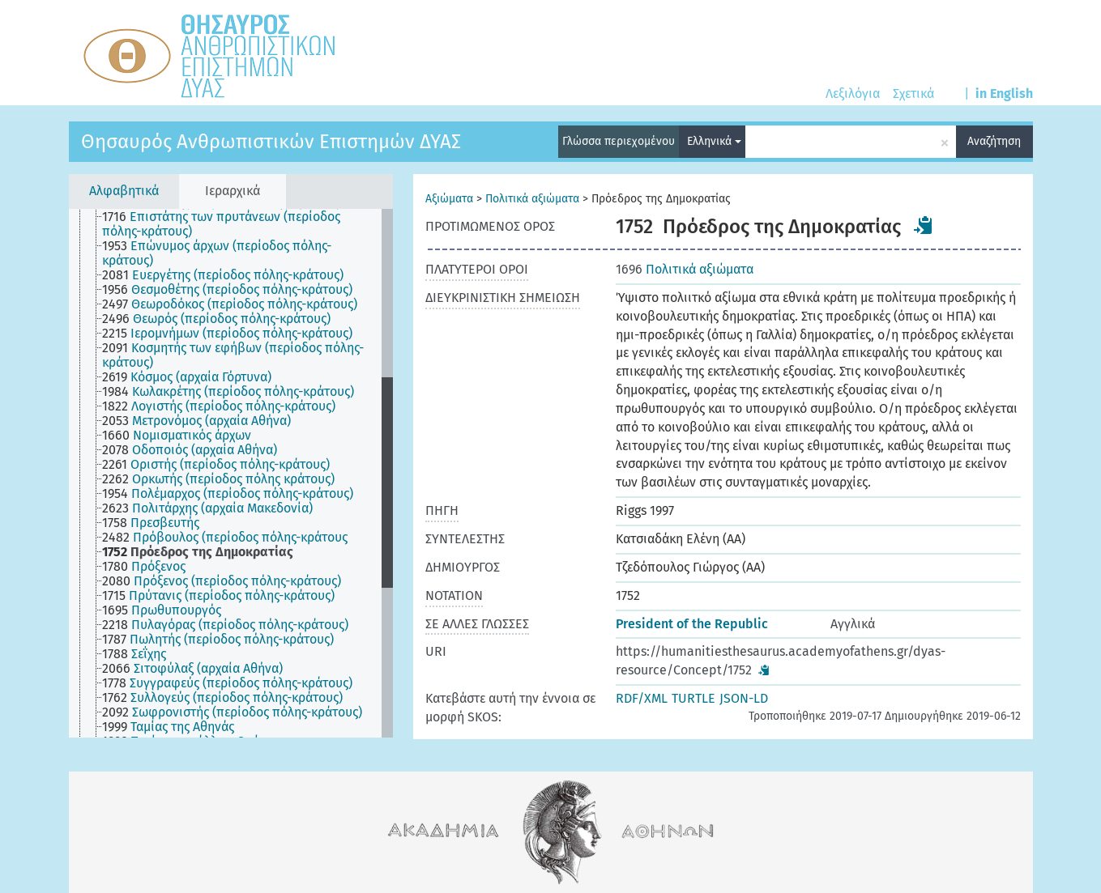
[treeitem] (248, 224)
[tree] (231, 473)
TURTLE (693, 698)
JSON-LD (743, 698)
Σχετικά (913, 93)
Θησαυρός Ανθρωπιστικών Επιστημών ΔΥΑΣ (271, 141)
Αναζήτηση (994, 141)
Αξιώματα (449, 199)
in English (1004, 93)
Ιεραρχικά (232, 190)
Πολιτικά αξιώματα (532, 199)
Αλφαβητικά (124, 190)
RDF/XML (642, 698)
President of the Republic (692, 623)
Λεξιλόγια (853, 93)
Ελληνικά (714, 141)
